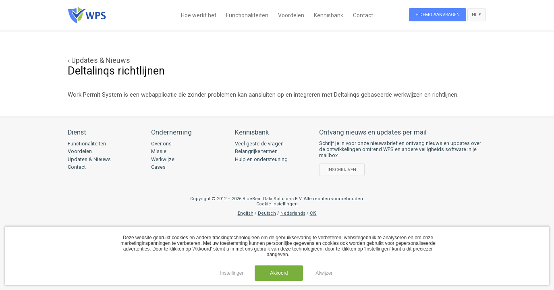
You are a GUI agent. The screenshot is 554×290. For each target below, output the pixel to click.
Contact (363, 15)
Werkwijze (162, 159)
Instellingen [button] (232, 273)
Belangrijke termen (256, 151)
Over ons (161, 144)
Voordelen (291, 15)
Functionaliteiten (247, 15)
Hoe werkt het (198, 15)
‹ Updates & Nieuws (99, 60)
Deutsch (267, 213)
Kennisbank (328, 15)
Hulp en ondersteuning (261, 159)
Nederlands (292, 213)
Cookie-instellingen (277, 204)
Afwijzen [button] (324, 273)
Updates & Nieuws (89, 159)
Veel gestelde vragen (259, 144)
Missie (158, 151)
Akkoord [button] (279, 273)
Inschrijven (342, 169)
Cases (158, 167)
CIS (313, 213)
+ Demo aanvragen (437, 14)
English (245, 213)
